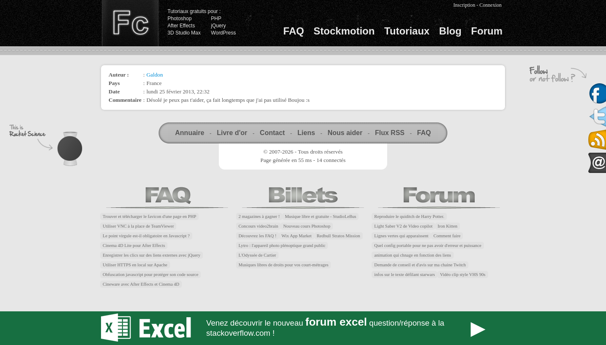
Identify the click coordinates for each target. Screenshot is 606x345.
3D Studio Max (184, 33)
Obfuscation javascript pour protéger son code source (150, 274)
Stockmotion (344, 31)
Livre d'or (232, 132)
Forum (486, 31)
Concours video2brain (258, 226)
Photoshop (179, 18)
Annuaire (189, 132)
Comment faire (446, 236)
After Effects (181, 26)
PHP (216, 18)
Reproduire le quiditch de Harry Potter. (409, 216)
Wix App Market (297, 236)
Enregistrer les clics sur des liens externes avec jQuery (151, 255)
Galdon (154, 75)
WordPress (223, 33)
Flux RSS (389, 132)
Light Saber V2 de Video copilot (403, 226)
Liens (306, 132)
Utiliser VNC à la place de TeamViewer (138, 226)
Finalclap (130, 23)
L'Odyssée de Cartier (257, 255)
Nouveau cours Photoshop (306, 226)
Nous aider (344, 132)
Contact (272, 132)
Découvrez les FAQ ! (257, 236)
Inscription (464, 5)
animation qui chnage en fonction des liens (412, 255)
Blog (450, 31)
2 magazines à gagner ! (259, 216)
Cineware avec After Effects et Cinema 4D (141, 284)
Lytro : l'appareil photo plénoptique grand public (282, 245)
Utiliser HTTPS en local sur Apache (135, 265)
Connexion (490, 5)
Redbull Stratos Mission (338, 236)
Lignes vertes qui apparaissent (401, 236)
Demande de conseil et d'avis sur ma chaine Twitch (420, 265)
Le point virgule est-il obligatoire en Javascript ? (146, 236)
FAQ (293, 31)
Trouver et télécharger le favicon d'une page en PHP (149, 216)
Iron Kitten (447, 226)
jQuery (218, 26)
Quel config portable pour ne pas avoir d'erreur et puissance (427, 245)
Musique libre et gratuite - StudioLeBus (320, 216)
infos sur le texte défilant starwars (404, 274)
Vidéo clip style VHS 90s (462, 274)
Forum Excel (303, 328)
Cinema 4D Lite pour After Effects (134, 245)
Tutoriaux (407, 31)
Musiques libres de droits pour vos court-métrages (284, 265)
